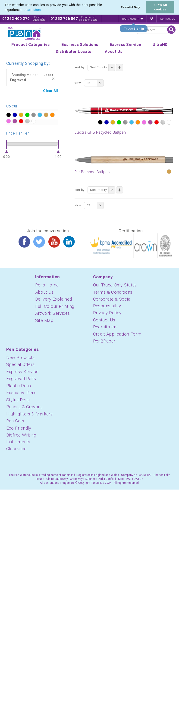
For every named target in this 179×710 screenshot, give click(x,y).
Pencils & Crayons (24, 406)
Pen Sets (15, 421)
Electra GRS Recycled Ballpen (100, 132)
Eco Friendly (18, 428)
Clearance (16, 448)
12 (95, 82)
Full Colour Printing (54, 306)
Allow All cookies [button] (160, 7)
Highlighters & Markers (29, 414)
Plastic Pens (18, 385)
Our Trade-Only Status (115, 285)
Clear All (50, 91)
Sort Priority (102, 67)
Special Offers (20, 364)
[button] (43, 10)
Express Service (22, 371)
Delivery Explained (53, 299)
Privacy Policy (107, 312)
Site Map (44, 320)
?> (8, 115)
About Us (44, 292)
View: (78, 83)
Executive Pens (21, 392)
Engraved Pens (21, 378)
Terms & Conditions (112, 292)
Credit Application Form (117, 334)
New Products (20, 357)
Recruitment (105, 327)
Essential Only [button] (130, 7)
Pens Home (47, 285)
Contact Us (168, 18)
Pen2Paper (104, 341)
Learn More (32, 10)
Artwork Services (52, 313)
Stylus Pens (18, 399)
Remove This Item (53, 79)
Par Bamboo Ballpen (92, 172)
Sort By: (80, 67)
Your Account (132, 18)
